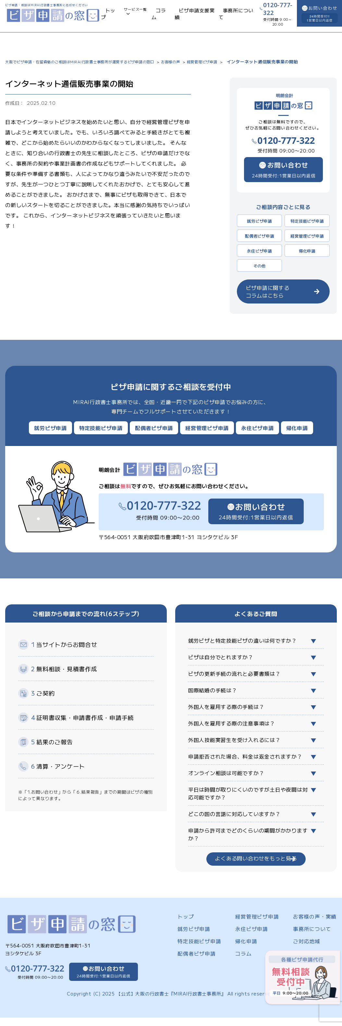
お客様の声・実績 (312, 918)
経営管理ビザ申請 (307, 235)
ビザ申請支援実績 (186, 16)
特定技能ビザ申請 (307, 220)
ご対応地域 (305, 942)
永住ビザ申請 (259, 250)
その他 (259, 265)
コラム (161, 16)
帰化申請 (307, 250)
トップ (113, 16)
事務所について (219, 16)
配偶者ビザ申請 (259, 235)
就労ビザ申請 (259, 220)
